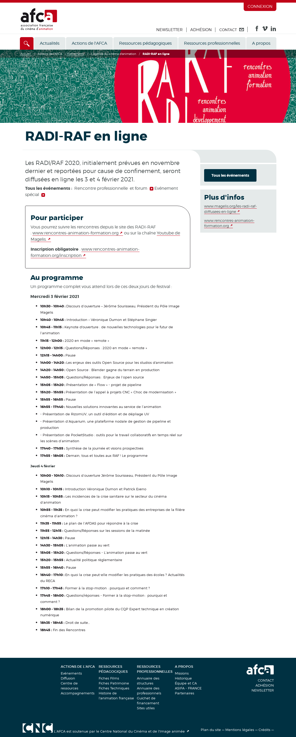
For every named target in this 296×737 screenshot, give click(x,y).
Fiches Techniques (114, 688)
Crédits (264, 730)
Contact (266, 680)
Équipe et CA (186, 683)
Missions (182, 673)
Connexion (260, 6)
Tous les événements (230, 175)
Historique (183, 678)
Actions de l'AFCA (89, 43)
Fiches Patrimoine (114, 683)
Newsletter (169, 29)
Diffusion (68, 678)
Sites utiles (146, 708)
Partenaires (184, 693)
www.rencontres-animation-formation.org (75, 233)
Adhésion (201, 29)
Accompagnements (77, 693)
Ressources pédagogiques (145, 43)
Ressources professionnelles (212, 43)
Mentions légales (239, 730)
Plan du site (211, 730)
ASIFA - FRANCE (188, 688)
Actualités (49, 43)
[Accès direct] (27, 43)
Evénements (71, 673)
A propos (261, 43)
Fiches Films (109, 678)
